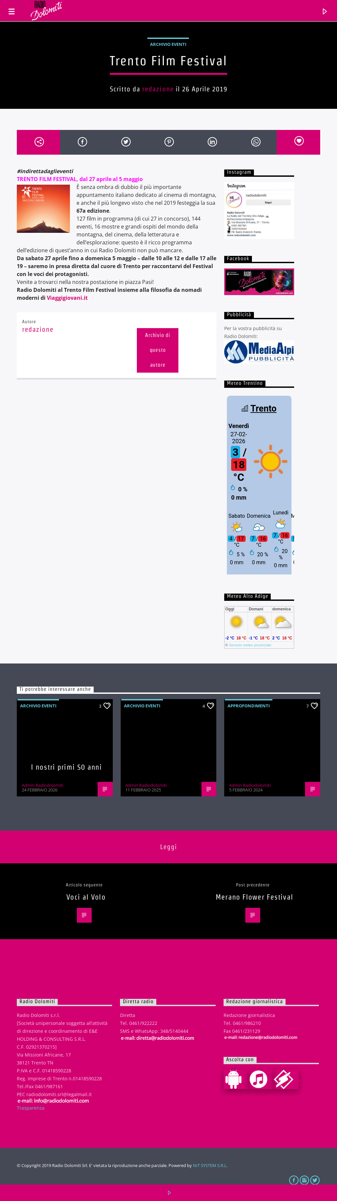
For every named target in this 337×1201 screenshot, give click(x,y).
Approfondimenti (249, 706)
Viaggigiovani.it (67, 297)
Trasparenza (31, 1108)
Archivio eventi (168, 44)
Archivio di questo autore (157, 350)
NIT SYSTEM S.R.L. (210, 1165)
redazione (157, 89)
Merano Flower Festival (254, 897)
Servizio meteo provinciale (250, 645)
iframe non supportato (259, 483)
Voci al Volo (85, 897)
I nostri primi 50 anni (66, 767)
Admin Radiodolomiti (42, 785)
